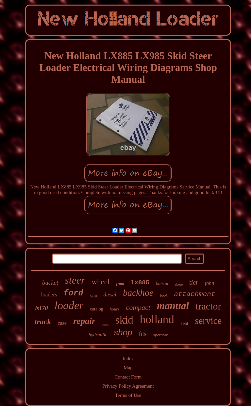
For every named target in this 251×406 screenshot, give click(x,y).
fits (142, 334)
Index (128, 358)
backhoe (138, 293)
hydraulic (98, 334)
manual (173, 305)
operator (160, 334)
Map (128, 367)
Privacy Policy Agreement (128, 386)
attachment (194, 294)
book (163, 295)
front (120, 283)
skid (124, 320)
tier (193, 282)
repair (84, 321)
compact (138, 307)
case (62, 323)
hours (115, 309)
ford (73, 293)
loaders (49, 294)
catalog (96, 309)
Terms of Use (128, 395)
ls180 (93, 296)
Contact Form (128, 377)
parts (105, 324)
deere (179, 284)
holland (157, 319)
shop (123, 332)
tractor (208, 306)
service (208, 320)
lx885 (140, 282)
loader (69, 305)
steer (75, 280)
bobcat (162, 283)
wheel (100, 282)
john (209, 283)
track (43, 321)
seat (184, 323)
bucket (50, 282)
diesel (109, 294)
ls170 (41, 308)
